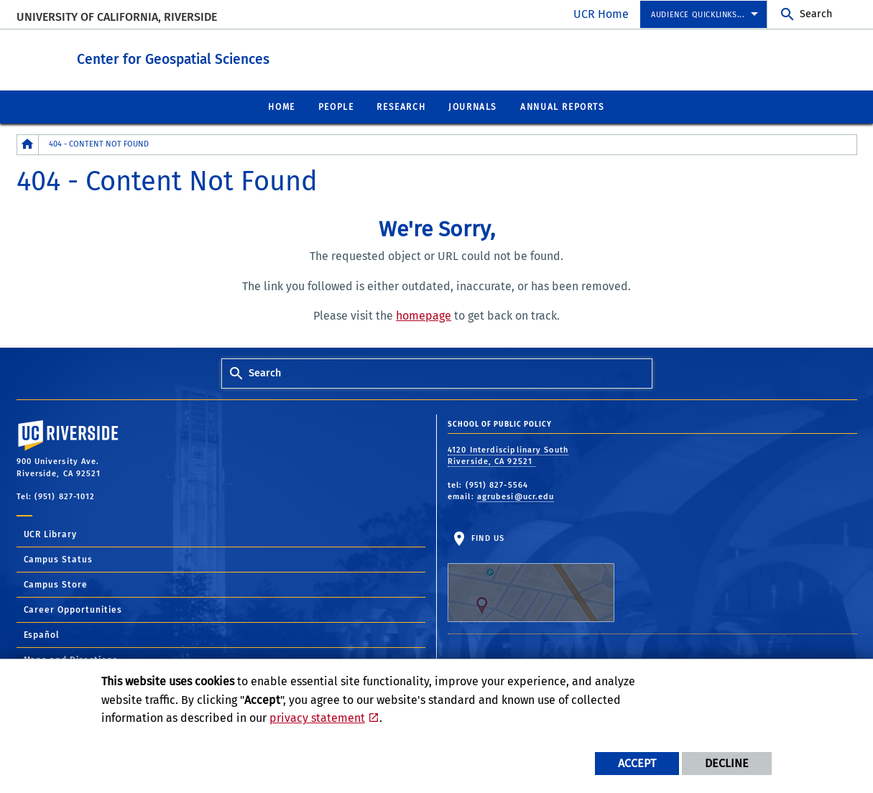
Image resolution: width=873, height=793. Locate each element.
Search (816, 14)
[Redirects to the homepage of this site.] (28, 144)
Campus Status (58, 559)
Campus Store (56, 584)
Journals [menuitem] (472, 106)
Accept (637, 763)
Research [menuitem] (401, 106)
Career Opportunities (73, 609)
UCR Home (601, 14)
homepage (423, 315)
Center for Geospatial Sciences (253, 56)
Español (42, 634)
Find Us (531, 577)
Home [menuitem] (281, 106)
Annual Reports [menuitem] (562, 106)
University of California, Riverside (117, 17)
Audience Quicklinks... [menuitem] (697, 14)
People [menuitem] (336, 106)
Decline (727, 763)
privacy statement (317, 718)
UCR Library (51, 534)
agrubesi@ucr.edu (516, 496)
